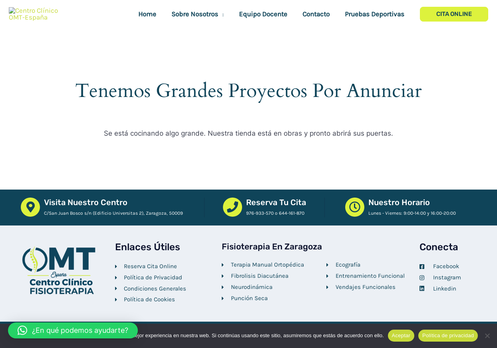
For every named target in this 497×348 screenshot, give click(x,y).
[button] (226, 26)
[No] (487, 336)
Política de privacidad (448, 335)
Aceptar (401, 335)
